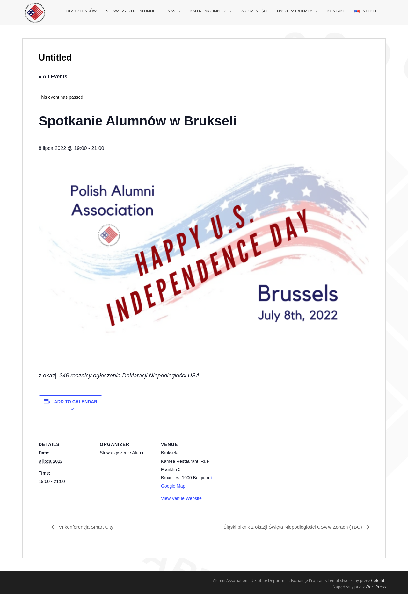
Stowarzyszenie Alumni (130, 11)
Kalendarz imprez (208, 11)
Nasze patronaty (294, 11)
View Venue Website (181, 498)
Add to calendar (76, 401)
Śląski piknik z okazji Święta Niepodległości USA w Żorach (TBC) (289, 527)
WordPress (376, 587)
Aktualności (254, 11)
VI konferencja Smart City (87, 527)
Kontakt (336, 11)
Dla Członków (81, 11)
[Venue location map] (255, 469)
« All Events (53, 76)
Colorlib (378, 580)
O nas (169, 11)
